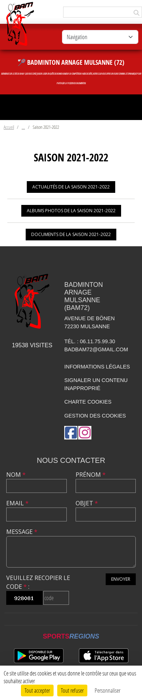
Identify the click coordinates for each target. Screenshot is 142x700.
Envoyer (120, 579)
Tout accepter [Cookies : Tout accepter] (37, 690)
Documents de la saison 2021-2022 (71, 234)
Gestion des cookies (95, 416)
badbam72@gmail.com (96, 349)
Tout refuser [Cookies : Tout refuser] (72, 690)
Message (21, 532)
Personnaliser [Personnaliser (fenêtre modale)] (107, 690)
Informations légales (97, 367)
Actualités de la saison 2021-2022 (71, 187)
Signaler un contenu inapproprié (96, 384)
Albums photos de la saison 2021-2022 (71, 210)
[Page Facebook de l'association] (70, 432)
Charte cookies (87, 402)
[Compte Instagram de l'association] (84, 432)
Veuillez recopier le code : (38, 582)
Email (17, 503)
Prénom (91, 475)
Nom (16, 475)
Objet (87, 503)
